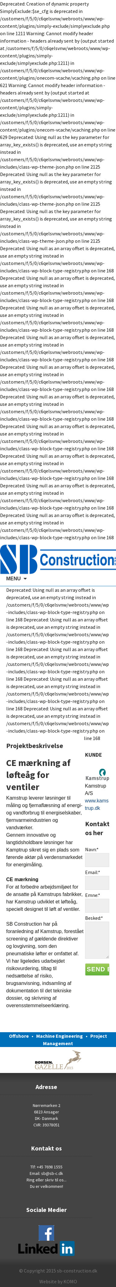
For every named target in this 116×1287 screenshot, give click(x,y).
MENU (13, 578)
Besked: (94, 918)
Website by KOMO (58, 1281)
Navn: (92, 849)
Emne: (92, 895)
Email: (92, 872)
